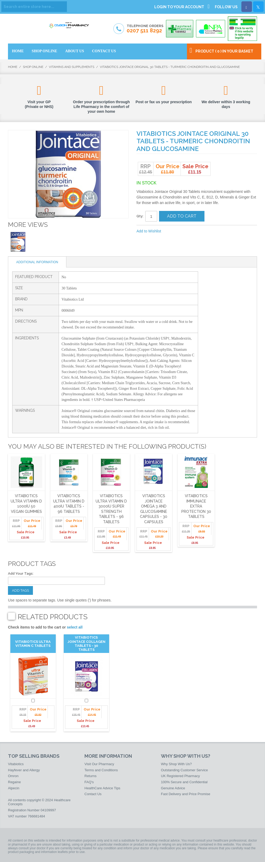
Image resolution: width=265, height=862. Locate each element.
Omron (13, 776)
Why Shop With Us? (176, 764)
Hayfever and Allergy (24, 770)
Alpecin (13, 788)
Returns (90, 776)
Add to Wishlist (148, 231)
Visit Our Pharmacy (99, 764)
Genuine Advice (173, 788)
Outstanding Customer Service (184, 770)
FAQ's (89, 782)
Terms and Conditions (101, 770)
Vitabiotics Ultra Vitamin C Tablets (33, 644)
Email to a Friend (172, 231)
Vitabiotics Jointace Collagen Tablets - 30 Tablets (86, 643)
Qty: (139, 216)
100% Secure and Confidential (184, 782)
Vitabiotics (16, 764)
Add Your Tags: (20, 573)
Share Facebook (182, 231)
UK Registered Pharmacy (180, 776)
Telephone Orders (145, 29)
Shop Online (33, 67)
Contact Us (92, 794)
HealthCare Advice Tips (102, 788)
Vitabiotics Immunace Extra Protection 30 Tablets (196, 506)
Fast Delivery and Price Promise (185, 794)
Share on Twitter (193, 231)
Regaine (14, 782)
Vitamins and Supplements (71, 67)
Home (12, 67)
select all (75, 627)
